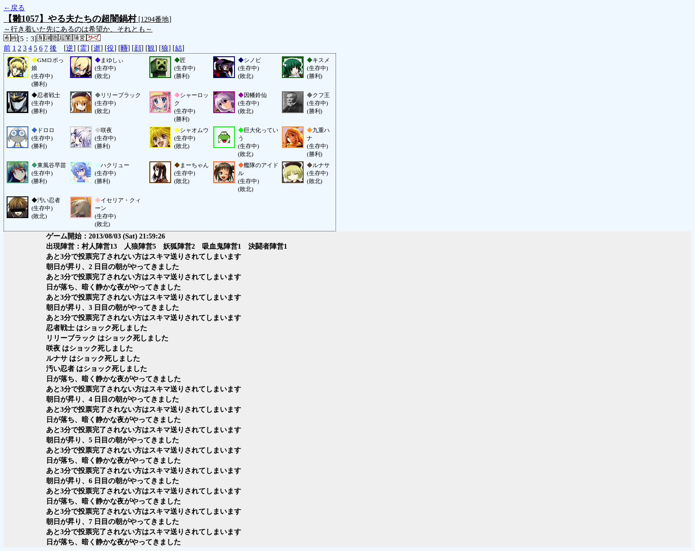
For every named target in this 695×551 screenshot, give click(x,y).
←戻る (14, 8)
